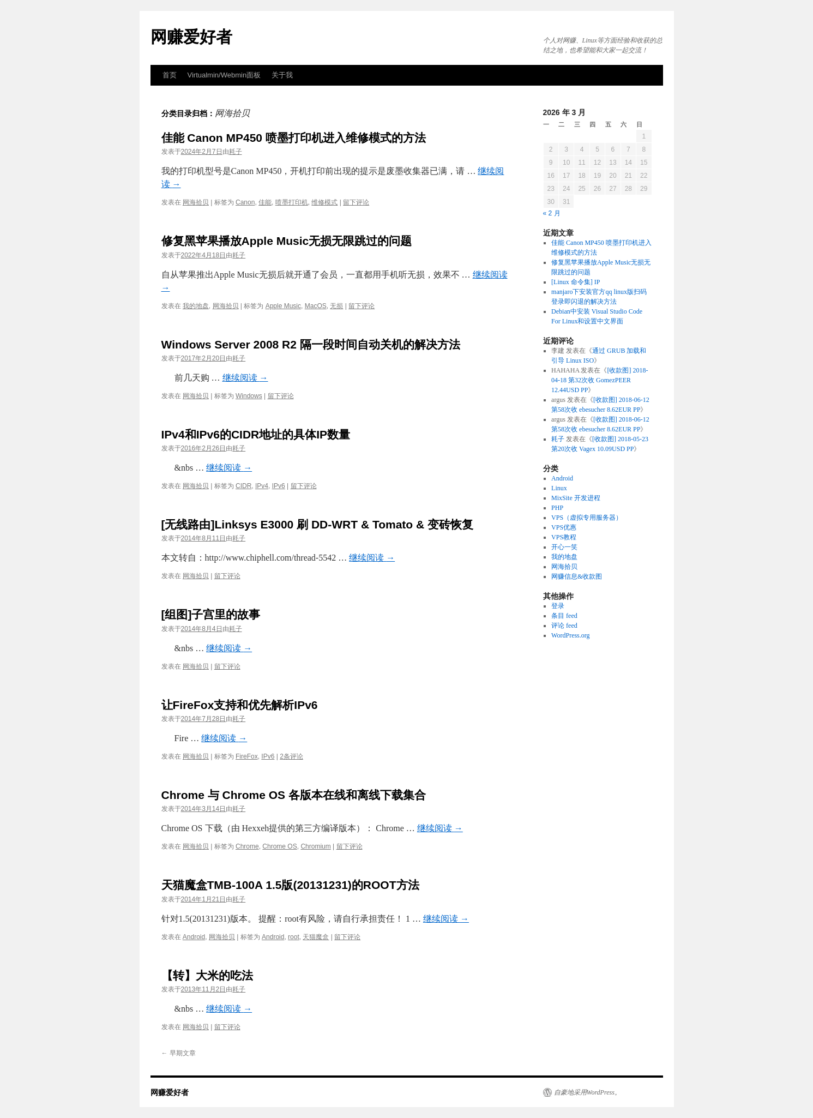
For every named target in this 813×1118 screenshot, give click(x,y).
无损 (336, 306)
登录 (557, 606)
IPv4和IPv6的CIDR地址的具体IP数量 (256, 434)
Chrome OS (279, 846)
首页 (169, 75)
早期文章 (178, 1053)
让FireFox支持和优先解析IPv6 (239, 705)
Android (194, 937)
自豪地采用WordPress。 (587, 1092)
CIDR (243, 486)
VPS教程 (563, 537)
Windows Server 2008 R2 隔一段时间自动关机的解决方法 (310, 344)
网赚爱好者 (191, 37)
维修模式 (324, 202)
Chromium (315, 846)
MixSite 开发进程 (575, 498)
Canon (245, 202)
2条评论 (291, 756)
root (293, 937)
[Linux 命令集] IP (575, 282)
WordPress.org (570, 635)
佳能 (265, 202)
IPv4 (261, 486)
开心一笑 (564, 547)
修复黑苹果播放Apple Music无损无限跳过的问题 (286, 241)
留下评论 (356, 202)
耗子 (235, 151)
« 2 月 (552, 213)
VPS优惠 (563, 527)
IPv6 (278, 486)
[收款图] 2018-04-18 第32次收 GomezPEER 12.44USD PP (599, 380)
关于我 (282, 75)
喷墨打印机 (291, 202)
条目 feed (564, 616)
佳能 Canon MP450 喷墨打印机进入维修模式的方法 (293, 137)
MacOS (316, 306)
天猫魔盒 (316, 937)
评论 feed (564, 625)
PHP (557, 508)
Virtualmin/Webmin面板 (224, 75)
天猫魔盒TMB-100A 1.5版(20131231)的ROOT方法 (290, 885)
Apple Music (283, 306)
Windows (249, 396)
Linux (559, 488)
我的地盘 (196, 306)
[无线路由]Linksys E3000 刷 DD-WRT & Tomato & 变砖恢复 (317, 524)
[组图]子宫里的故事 (211, 614)
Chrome (247, 846)
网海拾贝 (196, 202)
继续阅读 (245, 377)
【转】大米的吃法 (207, 975)
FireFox (247, 756)
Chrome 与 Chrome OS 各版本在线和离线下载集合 (293, 795)
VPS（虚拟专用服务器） (586, 517)
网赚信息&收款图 (576, 576)
